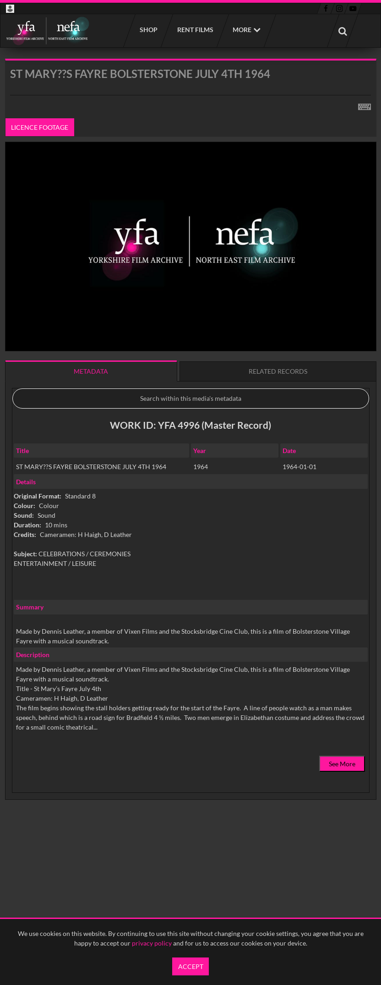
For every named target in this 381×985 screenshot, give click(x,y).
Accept (190, 966)
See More (342, 764)
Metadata (91, 371)
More (242, 29)
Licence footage (39, 127)
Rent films (195, 29)
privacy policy (152, 943)
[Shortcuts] (364, 105)
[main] (190, 453)
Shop (148, 29)
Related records (278, 371)
